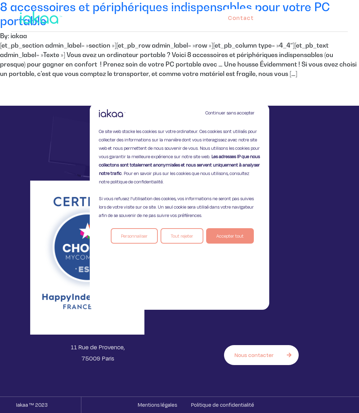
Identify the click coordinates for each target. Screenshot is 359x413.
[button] (333, 16)
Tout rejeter (182, 236)
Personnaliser (134, 236)
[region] (179, 206)
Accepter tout (230, 236)
